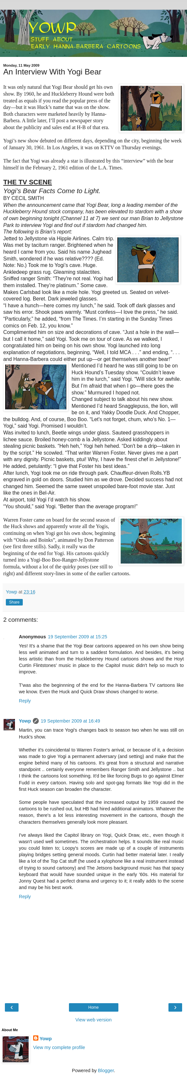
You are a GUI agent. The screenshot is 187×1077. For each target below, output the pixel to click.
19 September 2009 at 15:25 (77, 636)
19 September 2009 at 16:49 (70, 721)
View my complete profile (59, 1047)
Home (93, 1007)
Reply (25, 700)
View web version (93, 1019)
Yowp (25, 721)
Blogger (106, 1070)
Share (14, 602)
